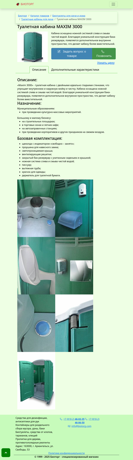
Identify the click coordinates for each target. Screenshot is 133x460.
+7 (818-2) (72, 419)
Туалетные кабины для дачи (37, 19)
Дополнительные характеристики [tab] (75, 70)
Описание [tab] (39, 70)
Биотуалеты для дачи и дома (68, 15)
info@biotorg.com (79, 426)
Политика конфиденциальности (66, 453)
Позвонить (103, 53)
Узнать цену (106, 63)
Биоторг (22, 15)
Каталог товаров (39, 15)
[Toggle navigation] (113, 4)
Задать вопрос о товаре (72, 53)
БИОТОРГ (25, 4)
